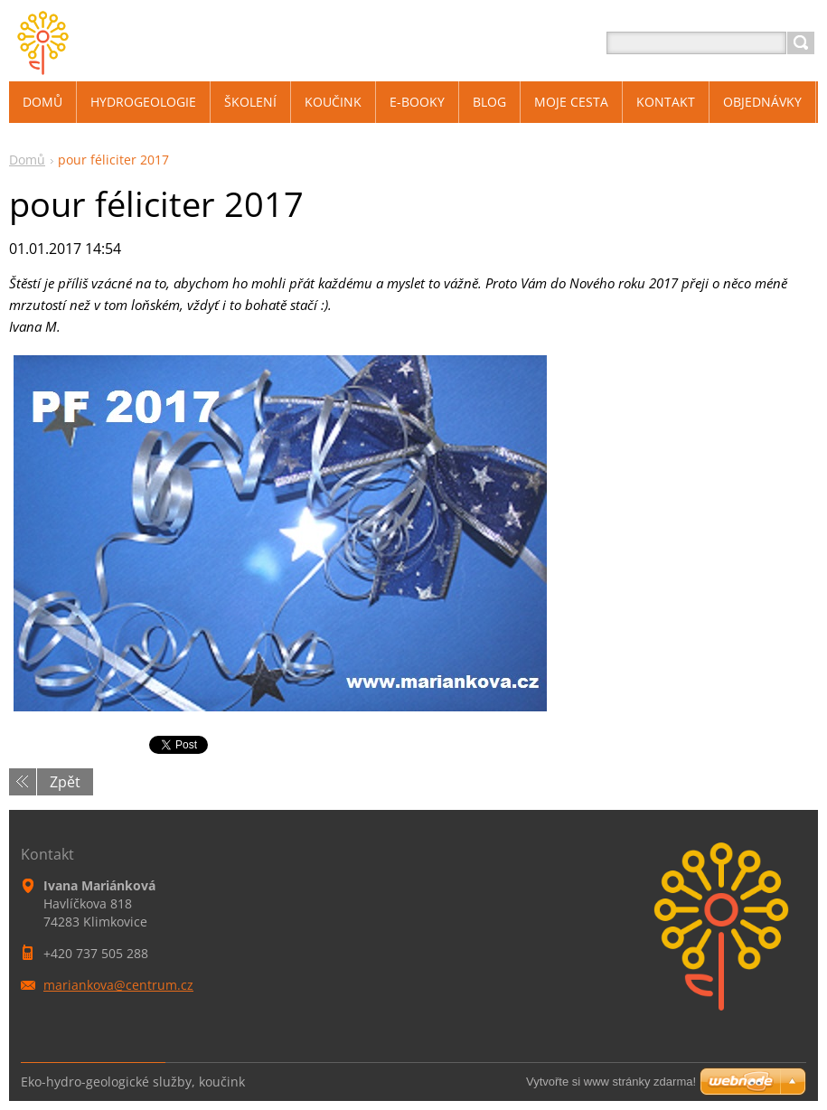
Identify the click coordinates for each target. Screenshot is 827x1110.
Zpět (65, 782)
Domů (27, 159)
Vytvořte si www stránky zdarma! (611, 1081)
